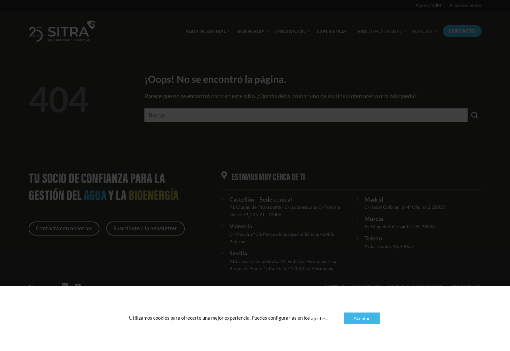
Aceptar (362, 318)
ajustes (319, 318)
